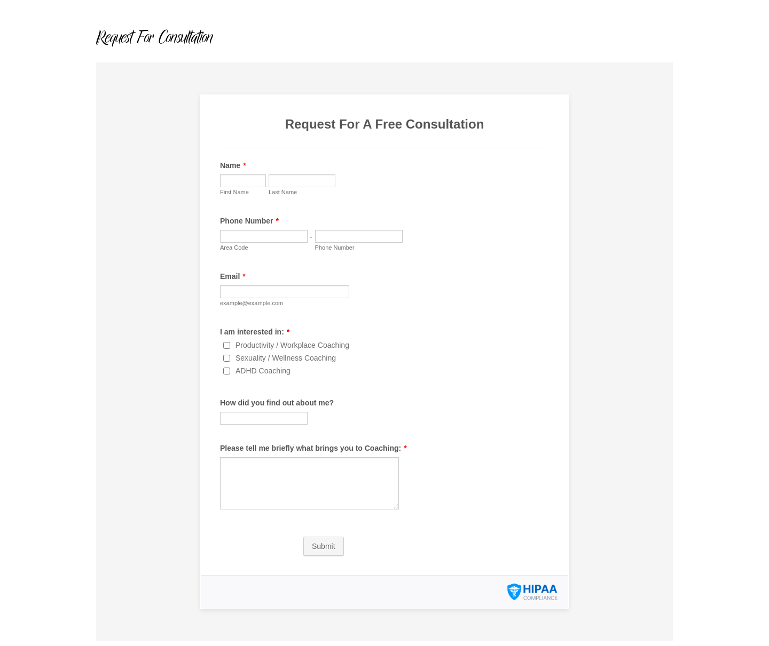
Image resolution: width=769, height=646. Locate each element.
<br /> (384, 351)
